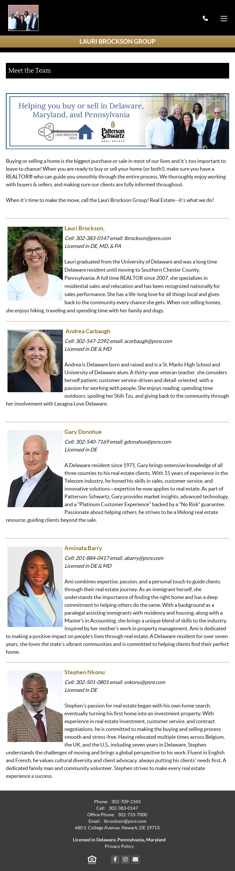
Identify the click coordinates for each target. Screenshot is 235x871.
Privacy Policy (119, 846)
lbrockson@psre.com (125, 821)
